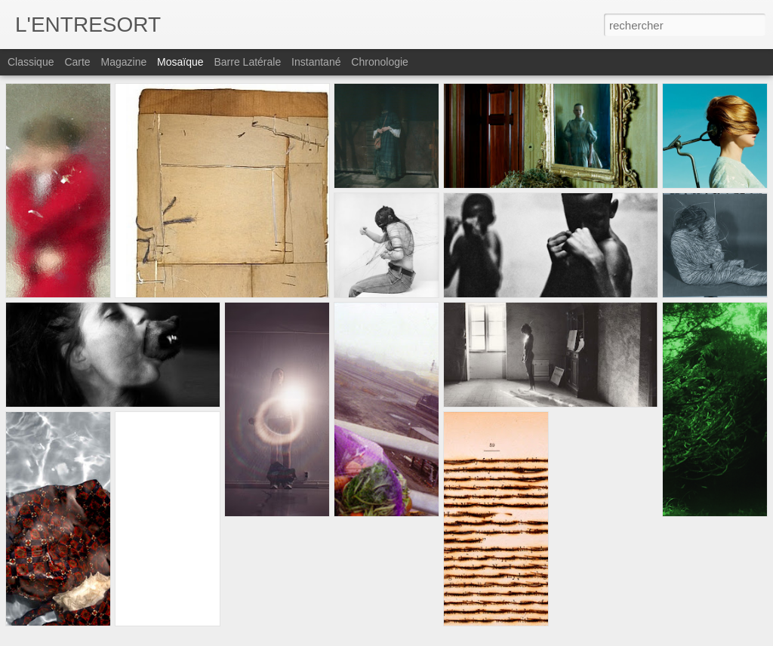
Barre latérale (247, 62)
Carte (77, 62)
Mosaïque (180, 62)
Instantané (315, 62)
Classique (31, 62)
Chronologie (379, 62)
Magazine (124, 62)
